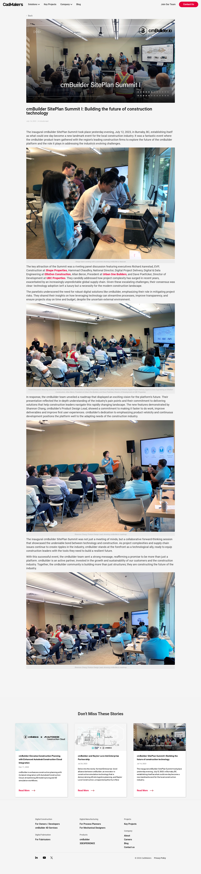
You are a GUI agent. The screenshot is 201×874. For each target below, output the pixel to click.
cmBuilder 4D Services (46, 827)
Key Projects (50, 4)
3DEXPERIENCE (87, 843)
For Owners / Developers (47, 824)
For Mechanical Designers (92, 827)
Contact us (129, 847)
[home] (11, 4)
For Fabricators (42, 839)
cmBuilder (85, 839)
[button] (34, 4)
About (127, 835)
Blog (78, 4)
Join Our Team (168, 4)
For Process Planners (90, 824)
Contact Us (188, 4)
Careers (128, 839)
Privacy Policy (160, 858)
